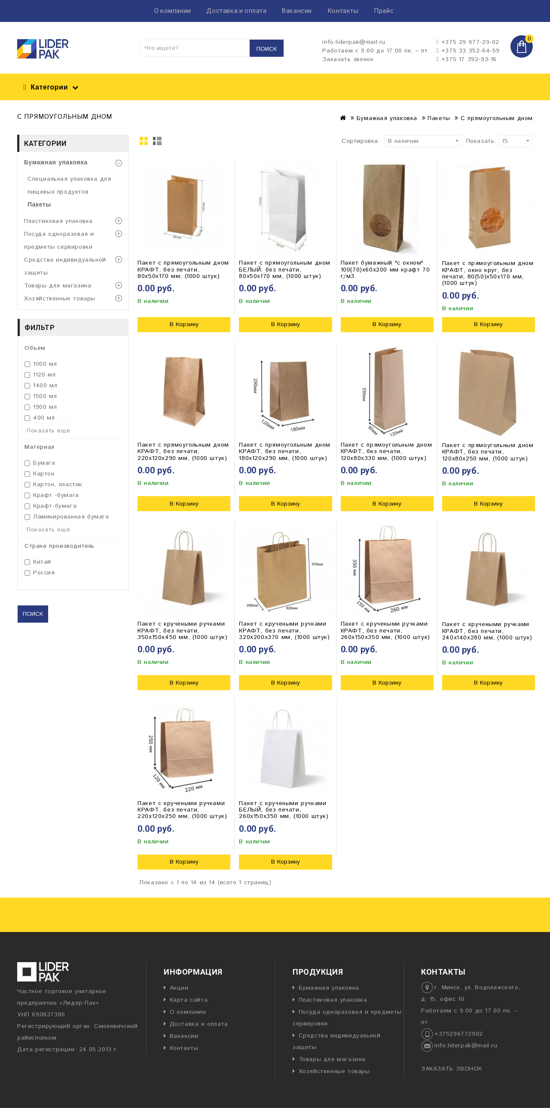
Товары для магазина (57, 285)
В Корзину (184, 324)
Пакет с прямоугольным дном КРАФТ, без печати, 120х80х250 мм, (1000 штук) (488, 452)
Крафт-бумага (50, 506)
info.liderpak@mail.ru (466, 1045)
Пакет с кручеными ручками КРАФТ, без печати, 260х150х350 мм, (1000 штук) (385, 631)
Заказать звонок (347, 59)
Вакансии (297, 10)
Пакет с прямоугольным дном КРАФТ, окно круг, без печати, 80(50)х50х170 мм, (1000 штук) (488, 273)
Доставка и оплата (236, 10)
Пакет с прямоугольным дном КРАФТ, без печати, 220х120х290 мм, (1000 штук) (183, 452)
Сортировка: (361, 141)
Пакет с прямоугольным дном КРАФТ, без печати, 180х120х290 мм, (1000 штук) (284, 452)
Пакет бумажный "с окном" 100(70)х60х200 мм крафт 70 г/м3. (385, 270)
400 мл (39, 418)
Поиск (267, 49)
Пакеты (439, 118)
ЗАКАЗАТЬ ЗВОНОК (451, 1069)
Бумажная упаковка (387, 118)
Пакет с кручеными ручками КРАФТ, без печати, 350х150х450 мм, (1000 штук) (182, 631)
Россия (39, 572)
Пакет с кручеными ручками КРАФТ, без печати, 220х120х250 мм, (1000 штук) (182, 810)
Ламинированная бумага (66, 516)
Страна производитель (59, 546)
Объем (35, 348)
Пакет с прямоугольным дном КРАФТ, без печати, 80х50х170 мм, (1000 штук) (183, 270)
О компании (172, 10)
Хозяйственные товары (59, 298)
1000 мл (40, 364)
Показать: (469, 141)
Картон (39, 473)
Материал (39, 447)
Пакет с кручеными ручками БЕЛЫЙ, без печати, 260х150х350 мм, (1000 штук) (283, 810)
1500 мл (40, 396)
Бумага (39, 463)
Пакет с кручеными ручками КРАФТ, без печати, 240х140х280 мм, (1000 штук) (487, 631)
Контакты (343, 10)
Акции (179, 988)
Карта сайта (189, 1000)
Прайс (384, 10)
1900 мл (40, 407)
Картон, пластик (53, 484)
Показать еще (48, 430)
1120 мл (39, 374)
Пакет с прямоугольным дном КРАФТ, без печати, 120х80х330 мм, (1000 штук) (386, 452)
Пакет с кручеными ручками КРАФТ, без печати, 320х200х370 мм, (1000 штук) (284, 631)
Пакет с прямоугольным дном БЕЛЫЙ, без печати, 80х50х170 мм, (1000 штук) (284, 270)
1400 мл (40, 385)
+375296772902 (458, 1034)
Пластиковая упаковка (58, 221)
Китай (37, 562)
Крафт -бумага (51, 495)
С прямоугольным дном (497, 118)
